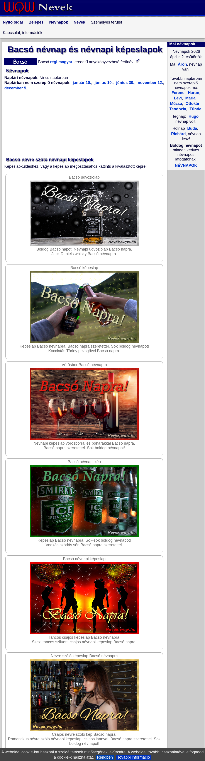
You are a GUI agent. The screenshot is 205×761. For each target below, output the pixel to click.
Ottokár (192, 103)
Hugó (194, 116)
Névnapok (58, 22)
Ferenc (177, 92)
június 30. (124, 82)
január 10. (82, 82)
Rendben (105, 757)
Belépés (36, 22)
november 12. (150, 82)
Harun (193, 92)
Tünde (194, 109)
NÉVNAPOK (186, 165)
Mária (190, 98)
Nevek (79, 22)
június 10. (103, 82)
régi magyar (60, 62)
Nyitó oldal (13, 22)
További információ (133, 757)
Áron (182, 64)
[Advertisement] (85, 123)
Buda (192, 128)
